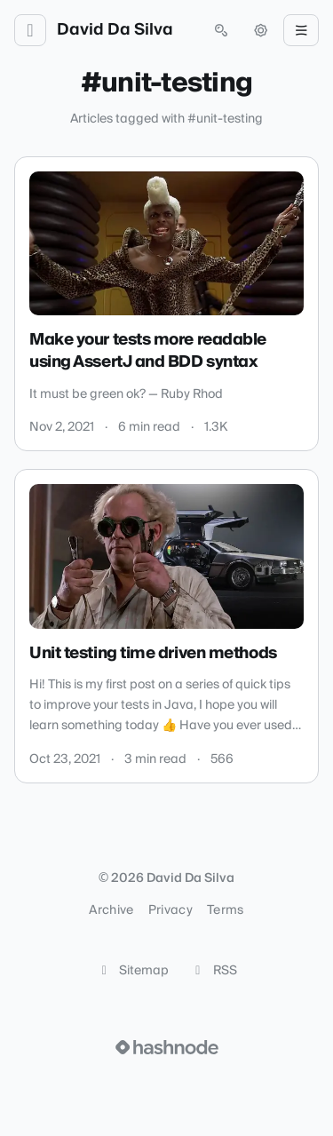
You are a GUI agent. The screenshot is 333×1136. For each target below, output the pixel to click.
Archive (111, 910)
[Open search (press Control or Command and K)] (221, 30)
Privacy (170, 910)
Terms (225, 910)
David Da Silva (115, 30)
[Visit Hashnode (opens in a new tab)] (167, 1047)
